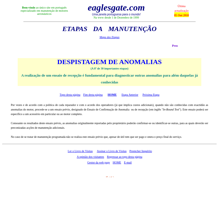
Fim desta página (93, 94)
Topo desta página (70, 94)
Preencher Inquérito (140, 151)
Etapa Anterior (129, 94)
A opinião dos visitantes (90, 156)
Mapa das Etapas (109, 37)
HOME (112, 94)
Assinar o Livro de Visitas (112, 151)
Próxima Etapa (151, 94)
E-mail (128, 162)
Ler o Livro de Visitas (80, 151)
